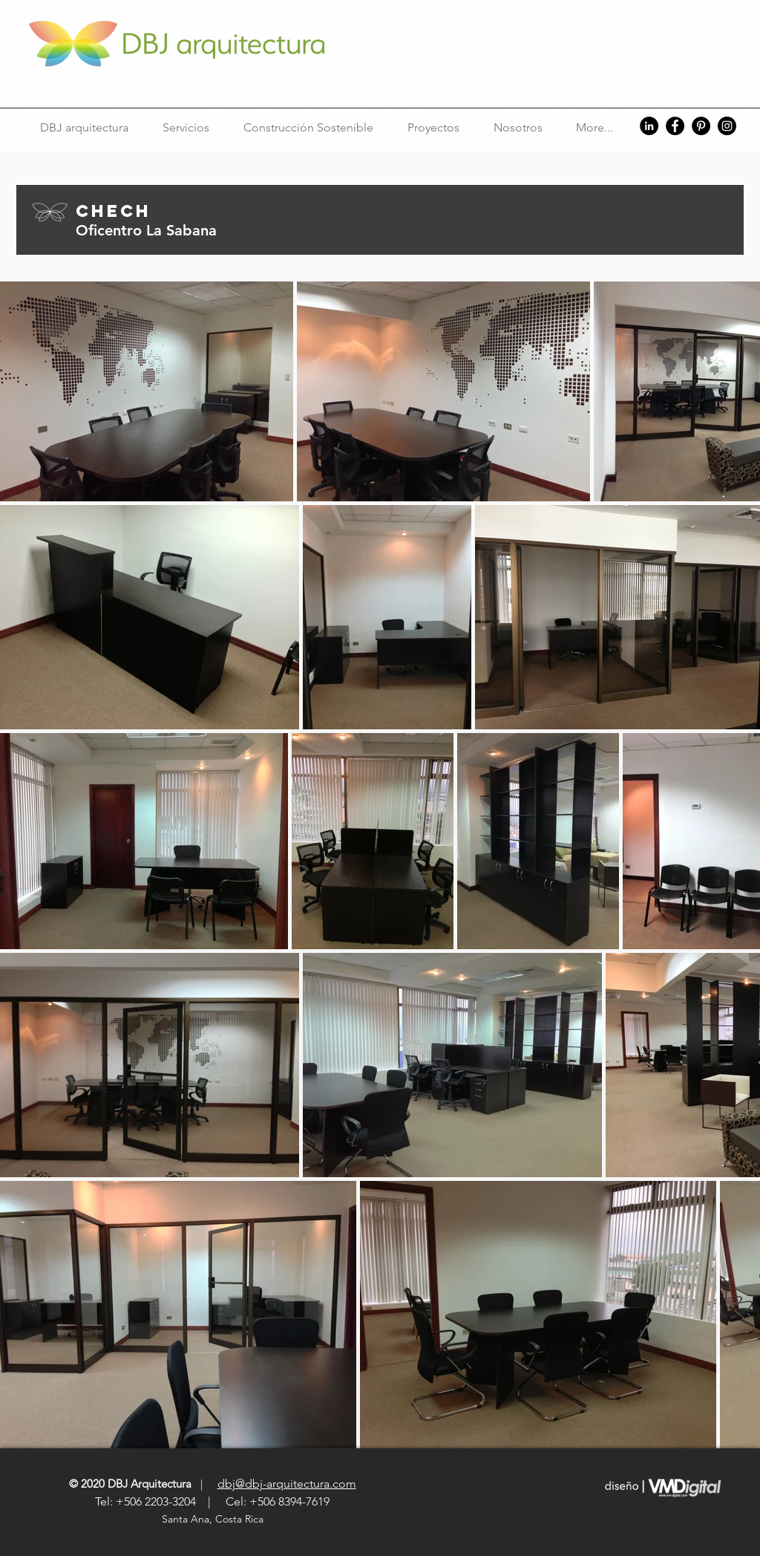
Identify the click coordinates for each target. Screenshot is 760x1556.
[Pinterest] (701, 126)
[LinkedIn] (649, 126)
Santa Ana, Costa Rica (214, 1519)
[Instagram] (727, 126)
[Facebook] (675, 126)
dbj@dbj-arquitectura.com (286, 1484)
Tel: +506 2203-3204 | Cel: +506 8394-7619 (212, 1501)
